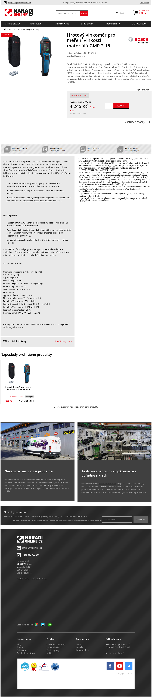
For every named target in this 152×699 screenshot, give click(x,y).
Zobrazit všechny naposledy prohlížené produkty (76, 406)
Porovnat (145, 89)
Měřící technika (14, 29)
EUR (122, 12)
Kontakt (79, 647)
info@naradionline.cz (32, 548)
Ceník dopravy (52, 650)
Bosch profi (79, 56)
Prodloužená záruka (26, 653)
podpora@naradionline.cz (19, 2)
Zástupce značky (137, 122)
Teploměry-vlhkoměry (30, 29)
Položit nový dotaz (63, 341)
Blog (19, 644)
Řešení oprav (23, 650)
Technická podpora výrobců (118, 644)
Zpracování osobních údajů (118, 647)
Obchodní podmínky (55, 644)
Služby (49, 653)
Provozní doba (82, 650)
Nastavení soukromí (114, 653)
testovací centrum (107, 483)
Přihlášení (144, 2)
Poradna (20, 647)
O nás (78, 644)
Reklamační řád (53, 647)
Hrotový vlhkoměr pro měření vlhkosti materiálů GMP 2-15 (18, 388)
